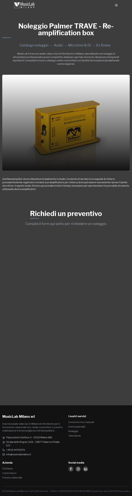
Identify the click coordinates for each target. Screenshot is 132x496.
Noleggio (73, 431)
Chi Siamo (7, 468)
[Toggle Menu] (116, 5)
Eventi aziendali (76, 426)
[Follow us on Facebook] (70, 469)
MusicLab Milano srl (18, 416)
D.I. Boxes (103, 45)
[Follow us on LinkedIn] (85, 469)
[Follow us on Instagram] (78, 469)
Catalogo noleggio (34, 45)
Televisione (74, 435)
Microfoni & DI (79, 45)
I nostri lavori (9, 473)
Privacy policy (123, 491)
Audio (59, 45)
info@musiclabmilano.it (18, 454)
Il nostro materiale (12, 477)
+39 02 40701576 (15, 450)
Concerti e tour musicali (81, 422)
